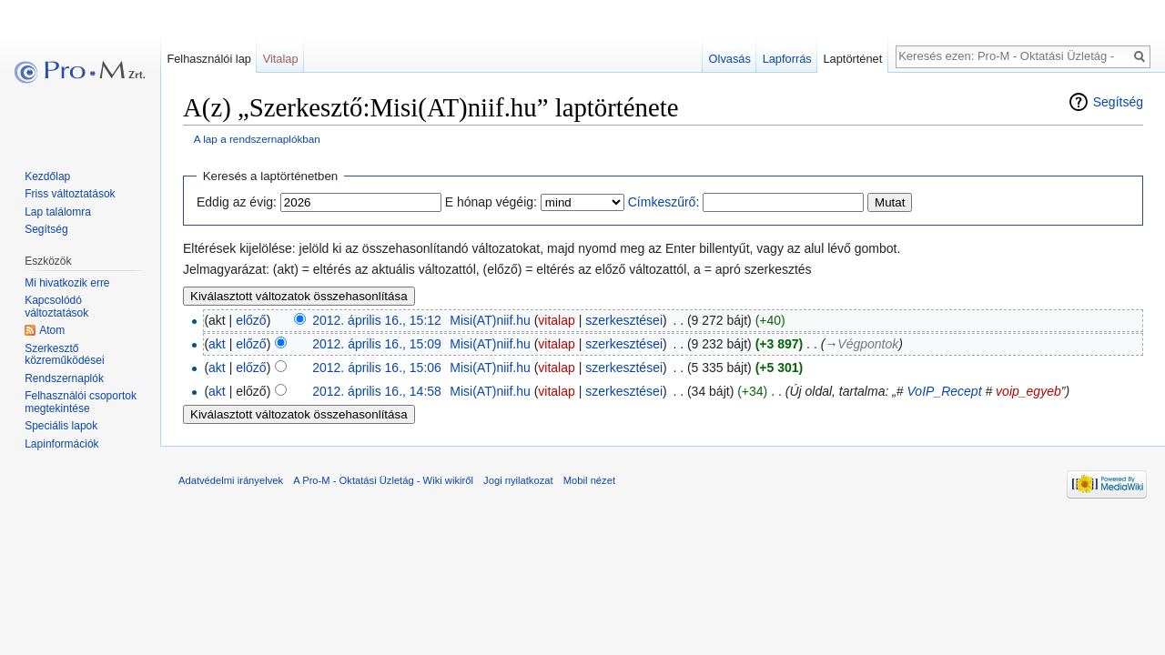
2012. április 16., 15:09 (376, 344)
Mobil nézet (589, 480)
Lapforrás (787, 59)
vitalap (556, 320)
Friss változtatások (70, 193)
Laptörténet (852, 59)
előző (251, 320)
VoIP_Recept (944, 391)
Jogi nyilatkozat (518, 480)
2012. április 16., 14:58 (376, 391)
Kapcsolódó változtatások (56, 306)
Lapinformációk (61, 444)
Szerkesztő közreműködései (64, 355)
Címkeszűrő (662, 202)
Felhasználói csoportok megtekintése (81, 402)
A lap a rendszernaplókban (257, 139)
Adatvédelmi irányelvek (230, 480)
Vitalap (281, 59)
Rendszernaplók (64, 378)
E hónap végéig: (491, 202)
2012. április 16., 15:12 (376, 320)
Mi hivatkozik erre (67, 283)
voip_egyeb (1028, 391)
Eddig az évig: (237, 202)
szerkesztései (624, 320)
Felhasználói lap (208, 59)
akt (217, 344)
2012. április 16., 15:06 (376, 367)
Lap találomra (58, 212)
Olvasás (730, 59)
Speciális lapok (61, 425)
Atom (52, 330)
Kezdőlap (47, 176)
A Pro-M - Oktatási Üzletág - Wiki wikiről (383, 480)
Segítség (1118, 102)
